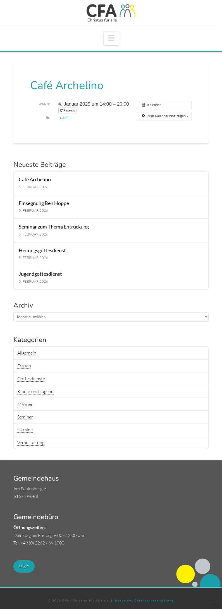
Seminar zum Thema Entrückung (54, 227)
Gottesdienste (31, 378)
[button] (111, 38)
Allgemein (26, 353)
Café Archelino (35, 179)
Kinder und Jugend (35, 391)
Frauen (24, 365)
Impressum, (123, 600)
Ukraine (25, 429)
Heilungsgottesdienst (42, 250)
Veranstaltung (30, 442)
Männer (25, 404)
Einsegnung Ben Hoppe (44, 203)
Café (64, 118)
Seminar (25, 417)
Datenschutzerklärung (153, 600)
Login (24, 565)
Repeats (68, 110)
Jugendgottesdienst (40, 274)
